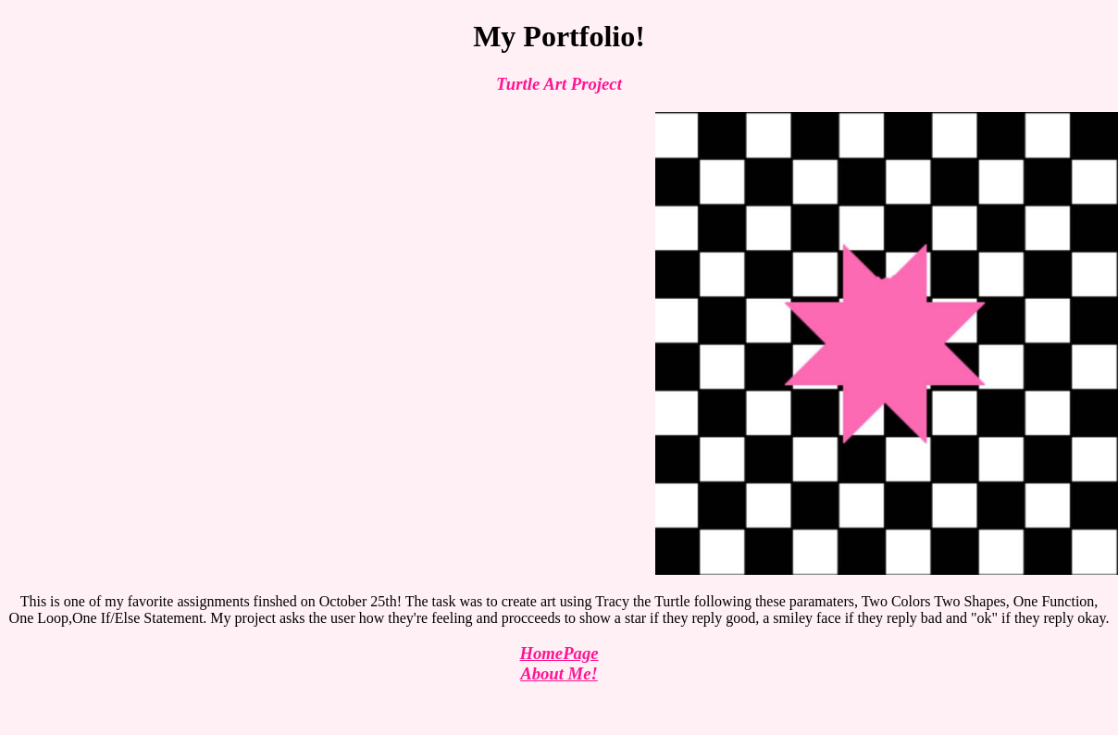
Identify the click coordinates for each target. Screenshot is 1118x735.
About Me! (559, 673)
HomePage (558, 653)
